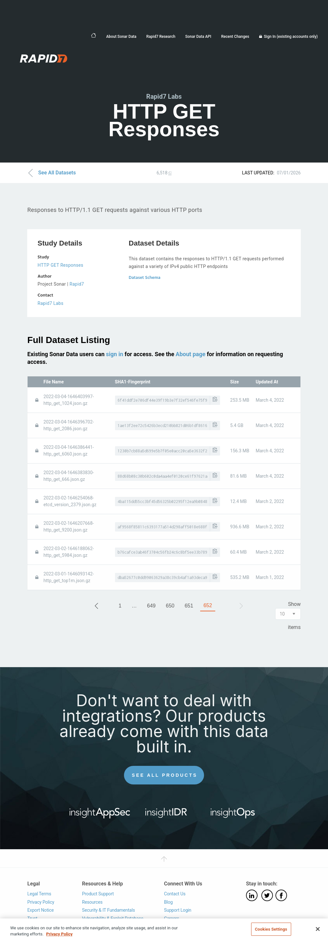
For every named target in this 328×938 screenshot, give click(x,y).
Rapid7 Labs (50, 303)
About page (190, 354)
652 (207, 605)
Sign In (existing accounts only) (291, 36)
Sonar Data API (198, 36)
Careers (171, 918)
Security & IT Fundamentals (108, 910)
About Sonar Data (121, 36)
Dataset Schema (144, 277)
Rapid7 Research (161, 36)
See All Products (165, 775)
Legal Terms (39, 893)
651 (188, 605)
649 (151, 605)
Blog (168, 902)
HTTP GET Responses (60, 265)
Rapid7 (77, 284)
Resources (92, 902)
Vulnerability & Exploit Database (112, 918)
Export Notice (40, 910)
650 (170, 605)
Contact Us (174, 893)
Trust (32, 918)
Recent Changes (235, 36)
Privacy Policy (40, 902)
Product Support (98, 893)
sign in (114, 354)
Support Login (177, 910)
